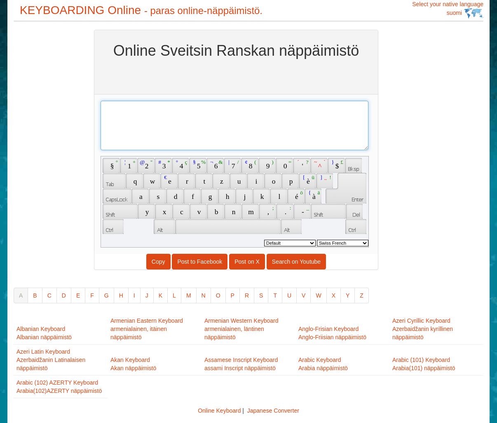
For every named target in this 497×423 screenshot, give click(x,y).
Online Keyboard (219, 410)
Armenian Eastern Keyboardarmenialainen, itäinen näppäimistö (146, 328)
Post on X (247, 261)
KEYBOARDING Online (141, 10)
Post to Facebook (199, 261)
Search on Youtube (296, 261)
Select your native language (447, 10)
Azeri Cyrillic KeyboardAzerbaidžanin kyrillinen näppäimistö (422, 328)
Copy (158, 261)
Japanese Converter (273, 410)
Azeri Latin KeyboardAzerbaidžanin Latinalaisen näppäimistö (50, 359)
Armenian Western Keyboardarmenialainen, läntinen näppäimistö (241, 328)
